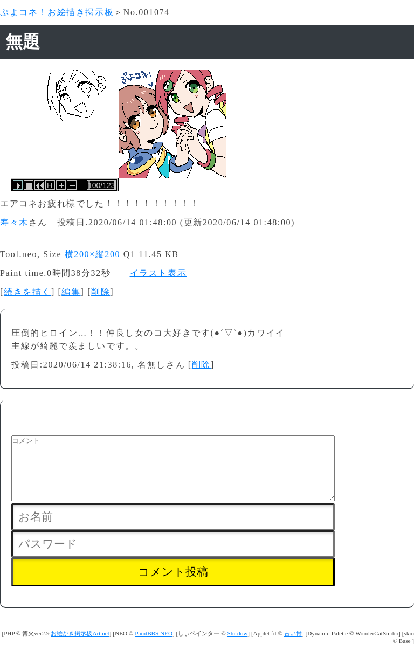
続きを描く (27, 291)
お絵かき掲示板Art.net (80, 646)
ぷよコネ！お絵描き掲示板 (57, 12)
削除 (100, 291)
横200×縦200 (92, 254)
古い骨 (293, 646)
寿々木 (14, 222)
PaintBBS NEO (153, 646)
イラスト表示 (158, 273)
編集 (70, 291)
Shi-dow (237, 646)
